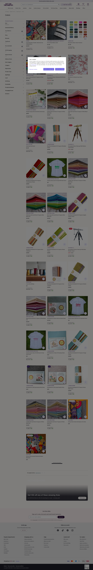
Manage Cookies (33, 69)
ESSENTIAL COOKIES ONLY (49, 69)
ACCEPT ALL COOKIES (60, 69)
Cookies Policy (34, 64)
